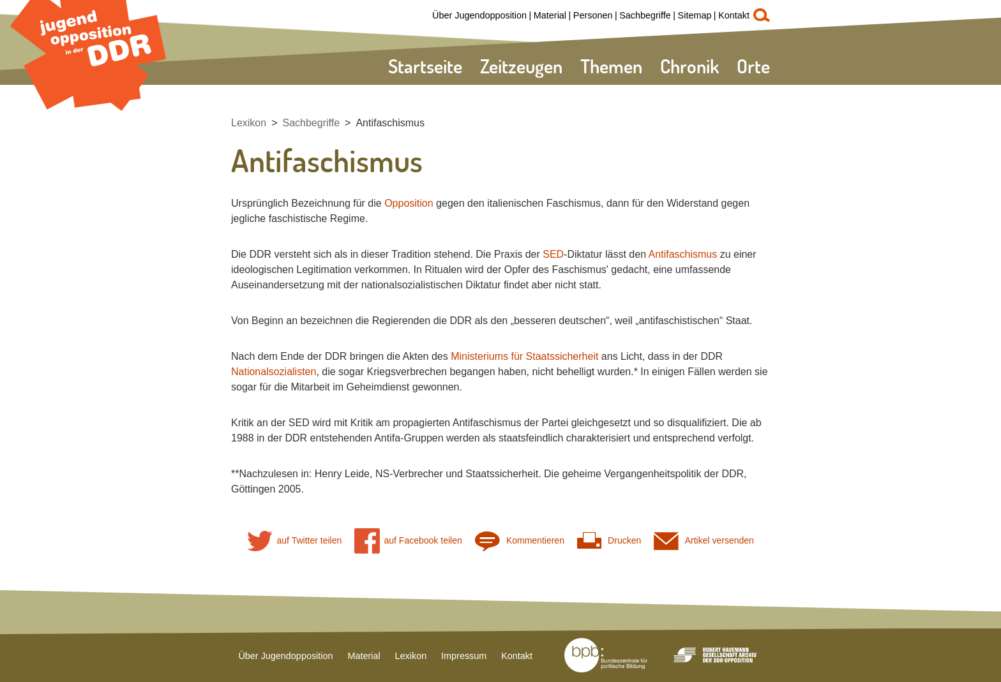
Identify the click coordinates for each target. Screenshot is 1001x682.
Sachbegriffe (645, 15)
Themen (611, 66)
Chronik (689, 66)
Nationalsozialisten (273, 371)
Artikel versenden (704, 541)
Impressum (463, 656)
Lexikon (248, 122)
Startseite (425, 66)
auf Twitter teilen (294, 541)
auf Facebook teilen (408, 541)
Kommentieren (519, 541)
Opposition (408, 203)
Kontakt (733, 15)
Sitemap (695, 15)
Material (550, 15)
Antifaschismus (390, 122)
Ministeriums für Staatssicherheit (524, 356)
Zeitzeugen (521, 66)
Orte (753, 66)
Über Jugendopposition (479, 15)
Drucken (609, 541)
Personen (593, 15)
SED (553, 254)
